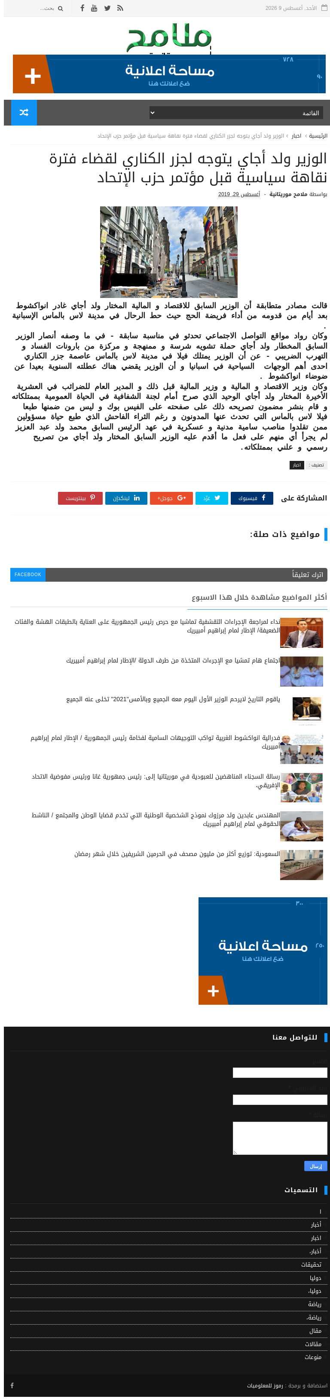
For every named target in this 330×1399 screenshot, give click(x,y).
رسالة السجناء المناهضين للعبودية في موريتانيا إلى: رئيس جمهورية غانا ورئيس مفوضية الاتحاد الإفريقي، (152, 783)
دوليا (312, 1280)
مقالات (309, 1346)
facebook (24, 577)
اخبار (292, 136)
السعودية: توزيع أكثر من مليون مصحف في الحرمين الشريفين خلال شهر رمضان (173, 856)
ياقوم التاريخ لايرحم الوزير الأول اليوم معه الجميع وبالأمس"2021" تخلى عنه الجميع (169, 701)
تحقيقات (307, 1266)
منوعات (309, 1359)
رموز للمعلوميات (261, 1387)
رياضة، (310, 1319)
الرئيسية (314, 136)
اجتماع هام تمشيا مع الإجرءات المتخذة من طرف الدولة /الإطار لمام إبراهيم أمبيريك (169, 663)
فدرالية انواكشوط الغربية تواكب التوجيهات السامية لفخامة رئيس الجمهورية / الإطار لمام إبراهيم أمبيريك (151, 744)
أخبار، (312, 1253)
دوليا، (311, 1293)
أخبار (312, 1226)
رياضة (311, 1306)
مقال (312, 1333)
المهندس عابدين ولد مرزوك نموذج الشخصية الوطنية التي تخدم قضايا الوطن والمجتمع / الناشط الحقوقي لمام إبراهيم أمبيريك (152, 822)
